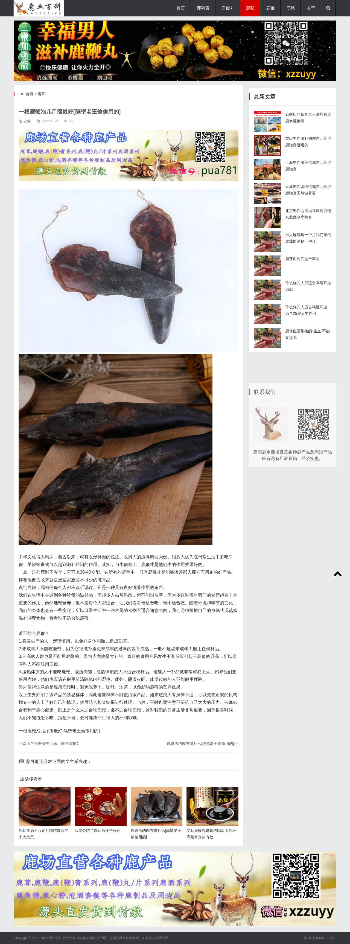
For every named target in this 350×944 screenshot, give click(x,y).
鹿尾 (290, 8)
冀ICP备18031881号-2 (320, 938)
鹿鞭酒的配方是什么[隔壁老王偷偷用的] (202, 743)
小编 (27, 121)
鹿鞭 (270, 8)
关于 (311, 8)
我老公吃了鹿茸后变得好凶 (98, 830)
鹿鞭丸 (227, 8)
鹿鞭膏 (203, 8)
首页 (180, 8)
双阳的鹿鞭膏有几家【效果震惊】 (49, 743)
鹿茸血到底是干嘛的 (302, 270)
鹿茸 (250, 8)
